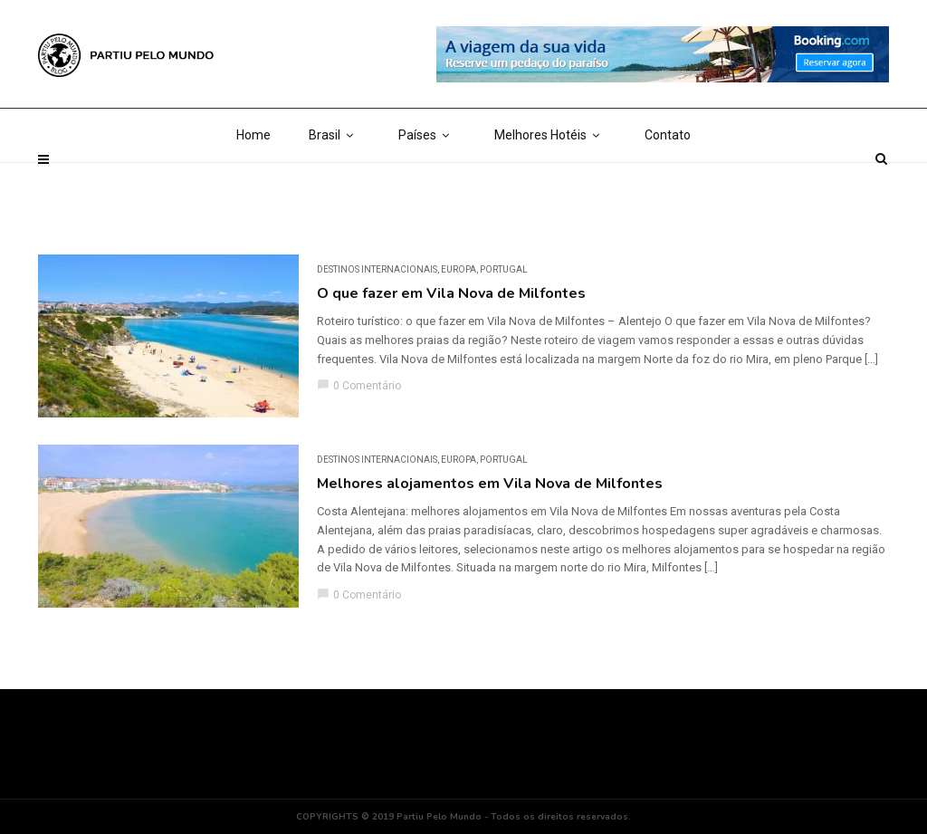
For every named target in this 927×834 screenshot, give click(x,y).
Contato (668, 181)
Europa (458, 269)
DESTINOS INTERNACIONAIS (377, 269)
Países (427, 181)
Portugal (504, 269)
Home (253, 181)
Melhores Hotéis (550, 181)
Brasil (334, 181)
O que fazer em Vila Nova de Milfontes (451, 293)
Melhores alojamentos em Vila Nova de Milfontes (490, 484)
